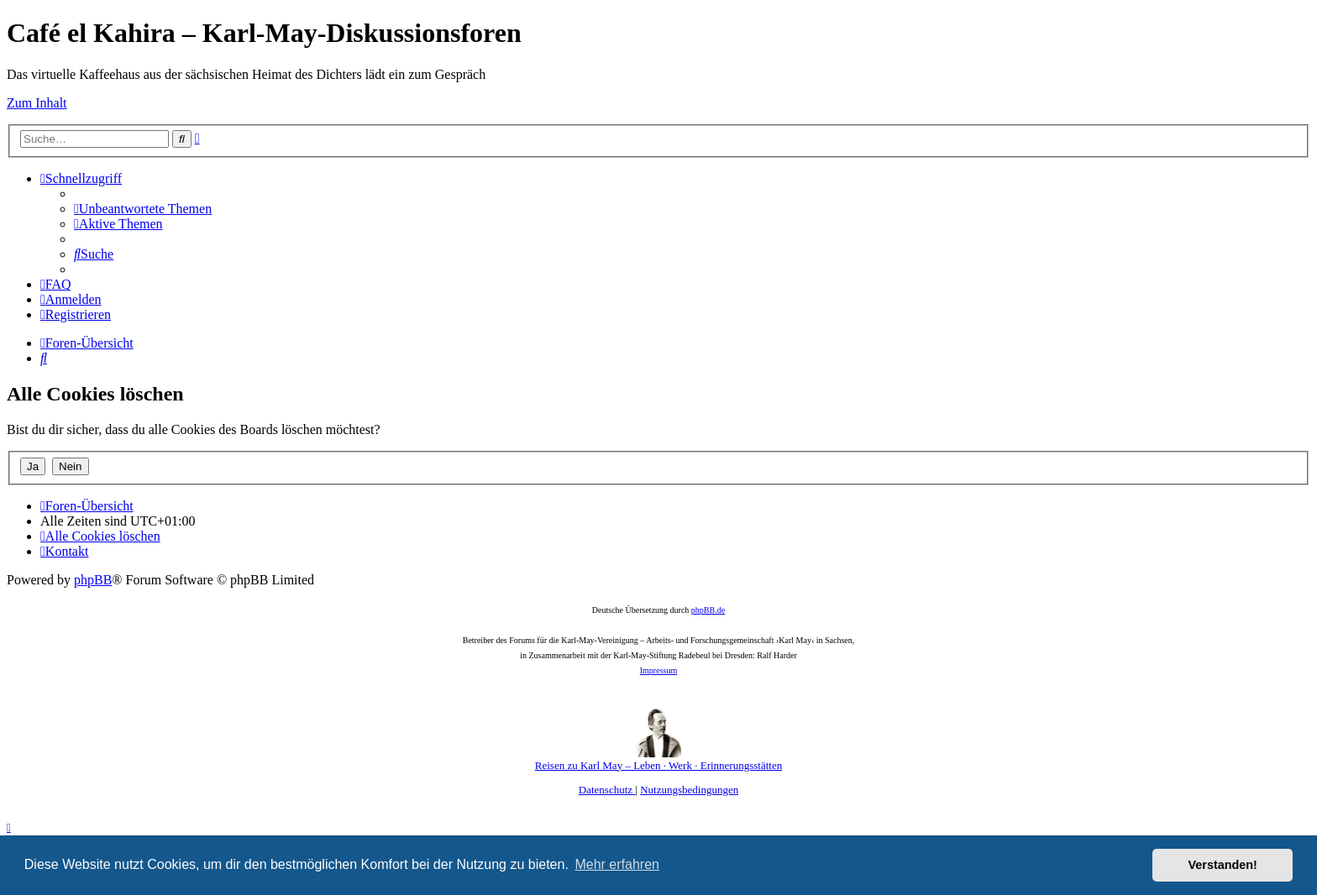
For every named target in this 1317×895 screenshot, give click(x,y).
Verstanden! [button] (1222, 864)
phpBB (93, 580)
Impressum (658, 670)
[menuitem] (143, 209)
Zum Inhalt (37, 103)
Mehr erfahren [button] (617, 864)
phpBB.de (708, 610)
